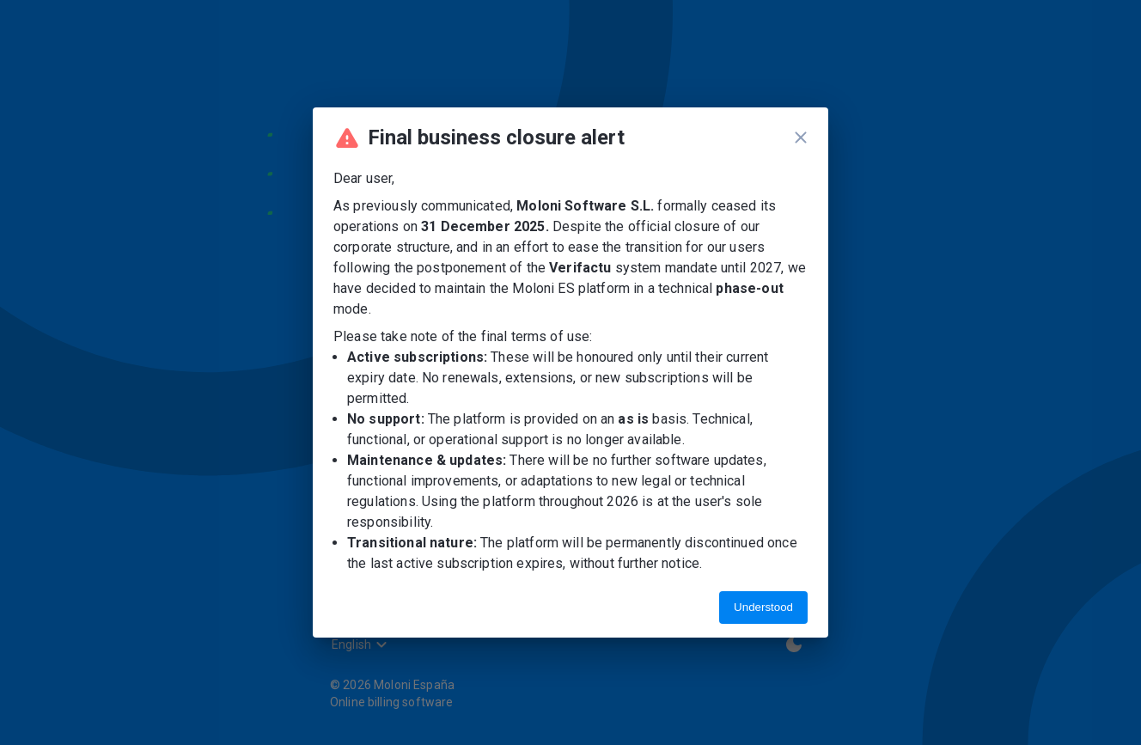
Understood (763, 607)
